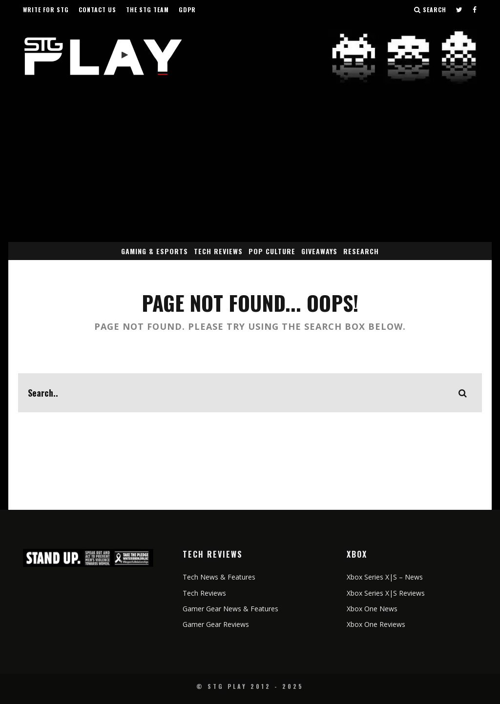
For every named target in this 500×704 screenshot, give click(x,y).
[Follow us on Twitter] (459, 10)
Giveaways (319, 251)
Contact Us (97, 9)
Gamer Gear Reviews (216, 624)
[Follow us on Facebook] (475, 10)
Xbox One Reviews (376, 624)
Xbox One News (372, 608)
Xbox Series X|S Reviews (386, 593)
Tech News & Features (219, 577)
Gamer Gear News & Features (230, 608)
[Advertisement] (250, 169)
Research (361, 251)
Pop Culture (272, 251)
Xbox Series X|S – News (385, 577)
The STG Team (147, 9)
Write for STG (46, 9)
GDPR (187, 9)
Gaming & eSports (154, 251)
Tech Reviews (218, 251)
